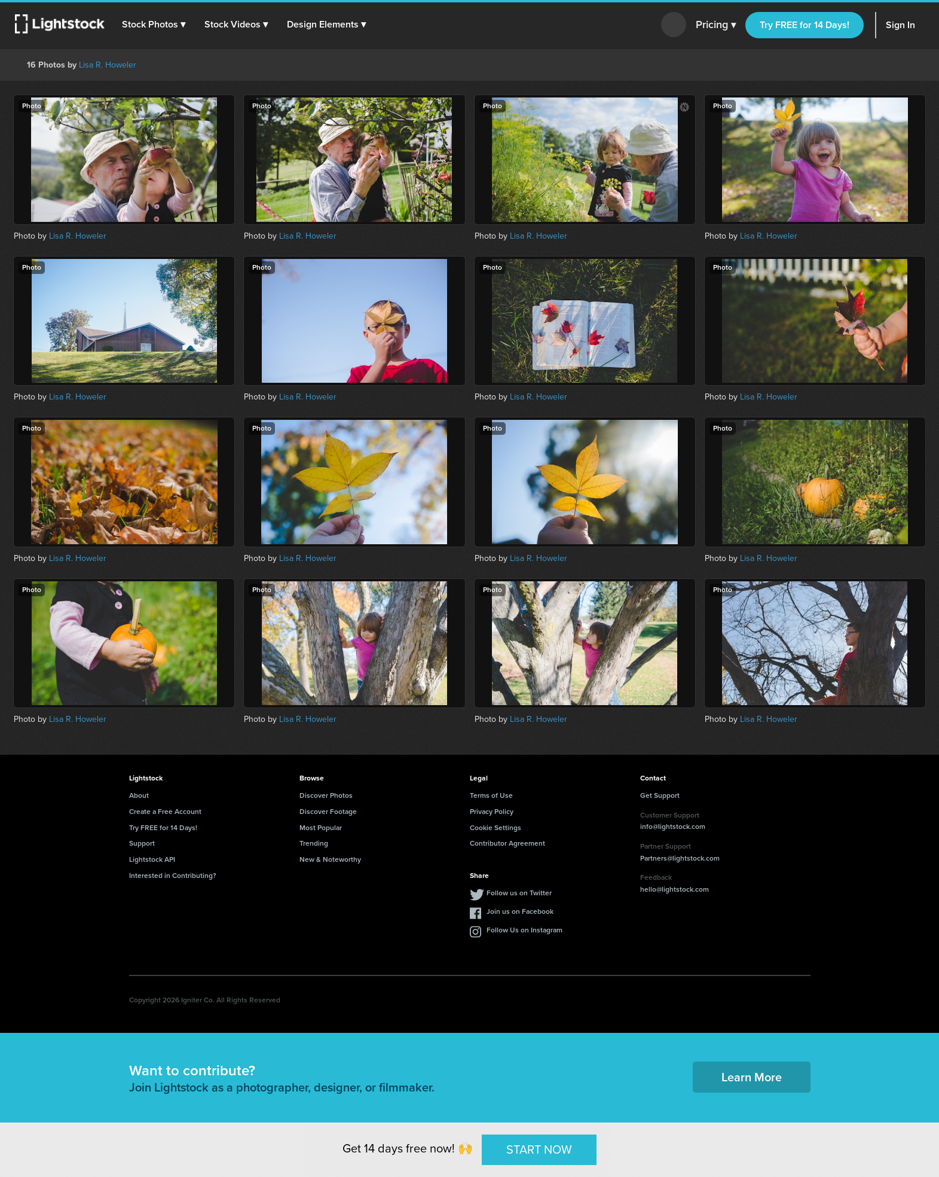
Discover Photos (326, 795)
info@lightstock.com (672, 826)
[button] (154, 24)
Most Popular (320, 827)
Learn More (751, 1077)
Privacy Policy (491, 811)
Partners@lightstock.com (680, 858)
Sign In (900, 25)
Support (142, 843)
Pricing (716, 25)
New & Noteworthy (330, 859)
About (139, 795)
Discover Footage (328, 811)
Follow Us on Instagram (524, 930)
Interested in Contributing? (172, 875)
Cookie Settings (495, 827)
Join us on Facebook (520, 911)
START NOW (539, 1149)
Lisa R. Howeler (107, 65)
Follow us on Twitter (519, 893)
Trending (313, 843)
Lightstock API (152, 859)
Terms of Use (491, 795)
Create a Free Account (165, 811)
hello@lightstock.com (674, 889)
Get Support (660, 795)
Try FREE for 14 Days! (804, 25)
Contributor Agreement (507, 843)
